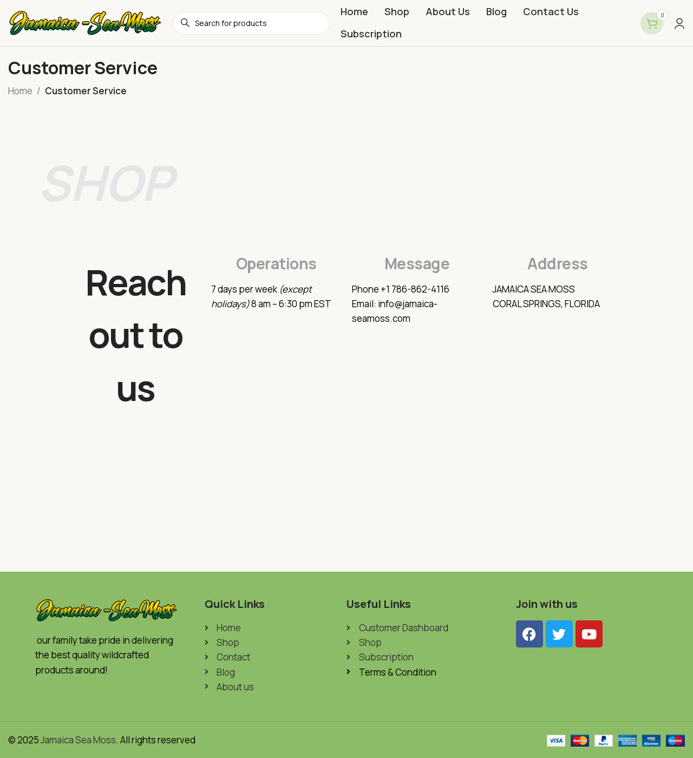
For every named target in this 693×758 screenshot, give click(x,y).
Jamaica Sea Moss (78, 740)
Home (20, 91)
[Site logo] (85, 22)
